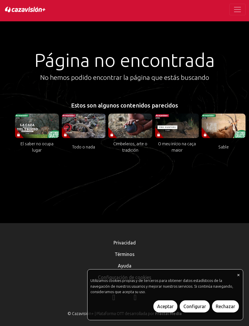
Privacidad (125, 242)
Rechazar (225, 306)
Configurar (194, 306)
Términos (125, 254)
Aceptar (165, 306)
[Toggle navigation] (237, 9)
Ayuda (124, 265)
